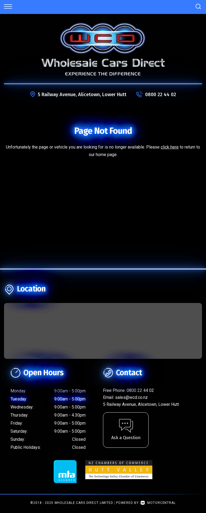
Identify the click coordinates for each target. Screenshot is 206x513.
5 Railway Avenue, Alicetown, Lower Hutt (82, 94)
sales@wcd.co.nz (131, 397)
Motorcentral (158, 503)
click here (170, 147)
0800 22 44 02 (160, 94)
